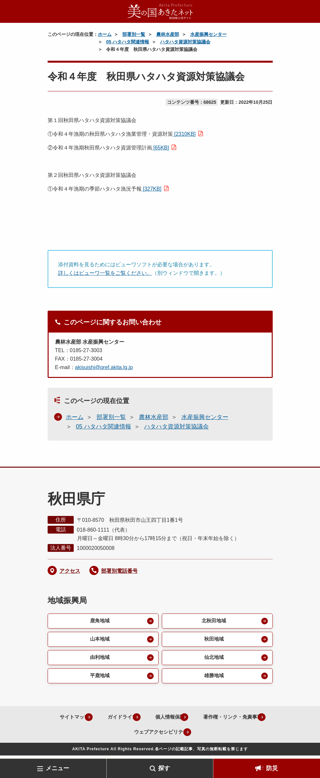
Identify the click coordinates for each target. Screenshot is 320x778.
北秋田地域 (213, 621)
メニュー (57, 768)
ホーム (105, 34)
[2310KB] (184, 134)
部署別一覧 (133, 34)
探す (164, 768)
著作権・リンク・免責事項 (116, 734)
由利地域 (99, 659)
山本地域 (99, 640)
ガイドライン (155, 719)
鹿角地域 (99, 621)
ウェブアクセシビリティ (196, 734)
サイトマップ (103, 719)
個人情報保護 (206, 719)
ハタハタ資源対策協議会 (185, 41)
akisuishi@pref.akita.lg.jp (104, 367)
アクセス (69, 571)
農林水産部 (167, 34)
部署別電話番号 (119, 571)
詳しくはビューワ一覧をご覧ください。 (105, 273)
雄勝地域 (213, 678)
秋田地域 (213, 640)
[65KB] (160, 147)
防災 (272, 768)
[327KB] (151, 189)
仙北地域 (213, 659)
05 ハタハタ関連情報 (127, 41)
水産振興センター (208, 34)
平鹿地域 (99, 678)
